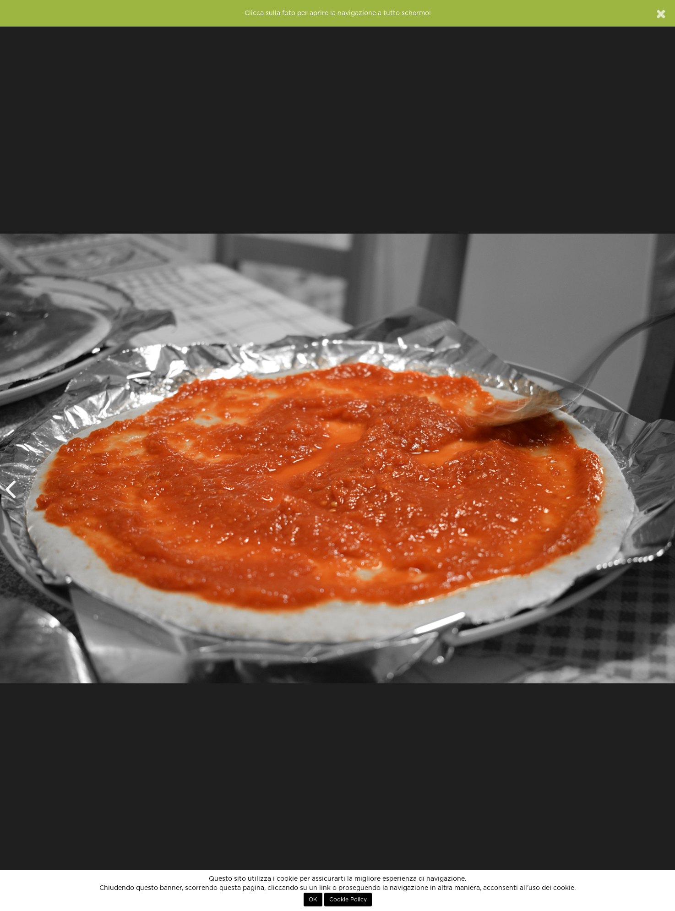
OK (313, 899)
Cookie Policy (348, 899)
